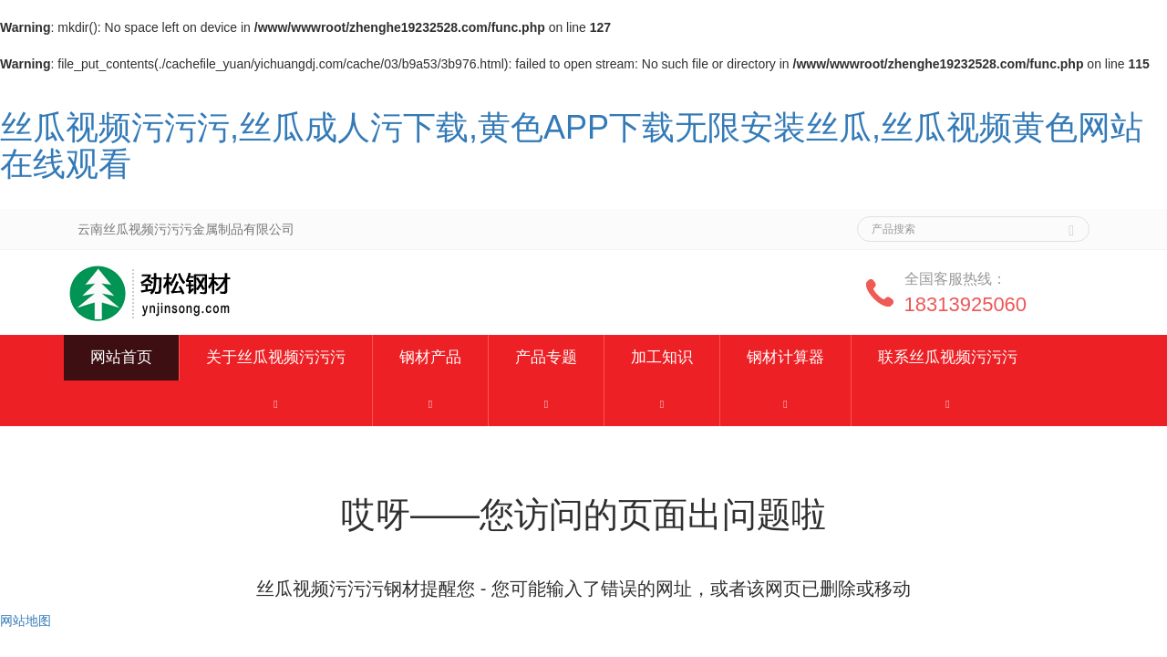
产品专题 (546, 357)
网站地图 (25, 620)
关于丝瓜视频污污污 (276, 357)
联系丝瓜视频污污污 (947, 357)
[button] (276, 403)
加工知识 (662, 357)
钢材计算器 (785, 357)
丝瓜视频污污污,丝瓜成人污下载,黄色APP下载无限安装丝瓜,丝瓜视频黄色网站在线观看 (571, 145)
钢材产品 (430, 357)
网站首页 (121, 357)
